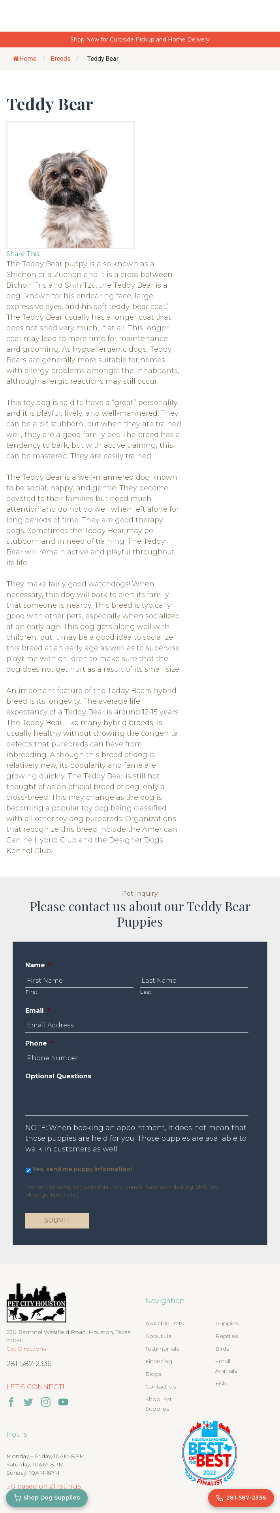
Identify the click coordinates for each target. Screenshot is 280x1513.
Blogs (153, 1373)
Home (24, 58)
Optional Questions (58, 1076)
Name (38, 965)
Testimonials (162, 1348)
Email (37, 1010)
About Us (158, 1336)
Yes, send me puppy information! (82, 1169)
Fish (220, 1383)
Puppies (227, 1323)
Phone (39, 1043)
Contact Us (160, 1386)
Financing (158, 1361)
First (32, 992)
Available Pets (164, 1323)
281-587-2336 (29, 1363)
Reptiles (226, 1336)
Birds (222, 1348)
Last (146, 992)
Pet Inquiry (140, 893)
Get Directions (26, 1348)
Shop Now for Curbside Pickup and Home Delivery (140, 39)
